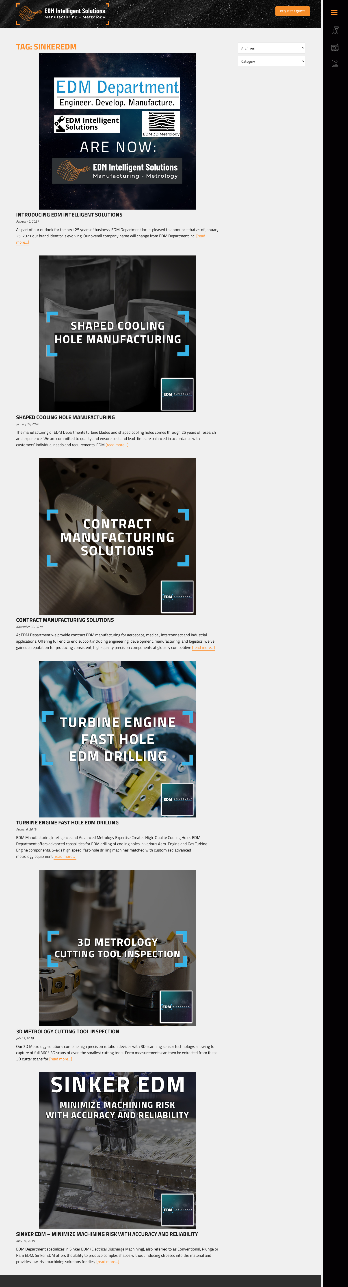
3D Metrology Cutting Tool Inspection (67, 1031)
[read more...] (117, 445)
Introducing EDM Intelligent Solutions (69, 214)
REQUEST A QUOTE (292, 11)
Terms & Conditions (90, 1283)
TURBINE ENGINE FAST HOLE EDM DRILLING (67, 822)
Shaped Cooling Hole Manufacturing (65, 417)
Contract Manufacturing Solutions (65, 620)
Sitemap (110, 1283)
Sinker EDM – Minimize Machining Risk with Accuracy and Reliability (107, 1234)
